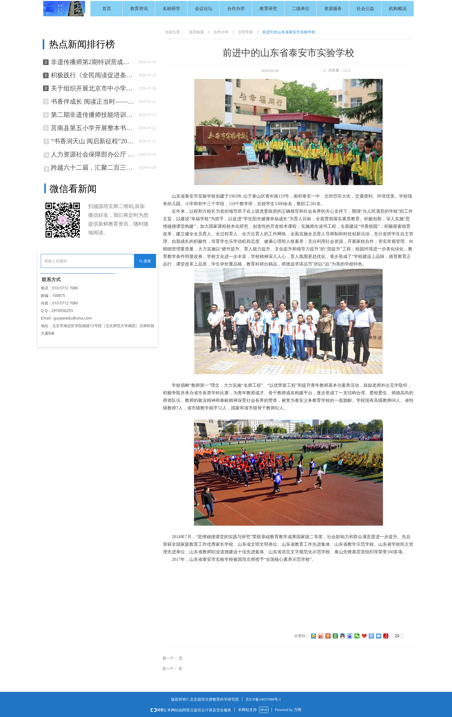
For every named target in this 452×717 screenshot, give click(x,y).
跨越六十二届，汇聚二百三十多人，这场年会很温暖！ (93, 167)
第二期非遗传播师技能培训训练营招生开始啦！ (93, 114)
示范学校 (245, 32)
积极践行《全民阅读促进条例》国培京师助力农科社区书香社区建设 (93, 75)
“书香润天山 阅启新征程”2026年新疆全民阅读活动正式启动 (93, 141)
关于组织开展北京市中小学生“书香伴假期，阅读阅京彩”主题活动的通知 (93, 88)
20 (397, 635)
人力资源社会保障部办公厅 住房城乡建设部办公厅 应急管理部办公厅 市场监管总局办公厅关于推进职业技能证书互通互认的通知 (93, 154)
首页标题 (196, 32)
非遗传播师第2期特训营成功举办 (93, 61)
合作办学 (221, 32)
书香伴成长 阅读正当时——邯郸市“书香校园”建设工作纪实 (93, 101)
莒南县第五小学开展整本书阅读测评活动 (93, 127)
